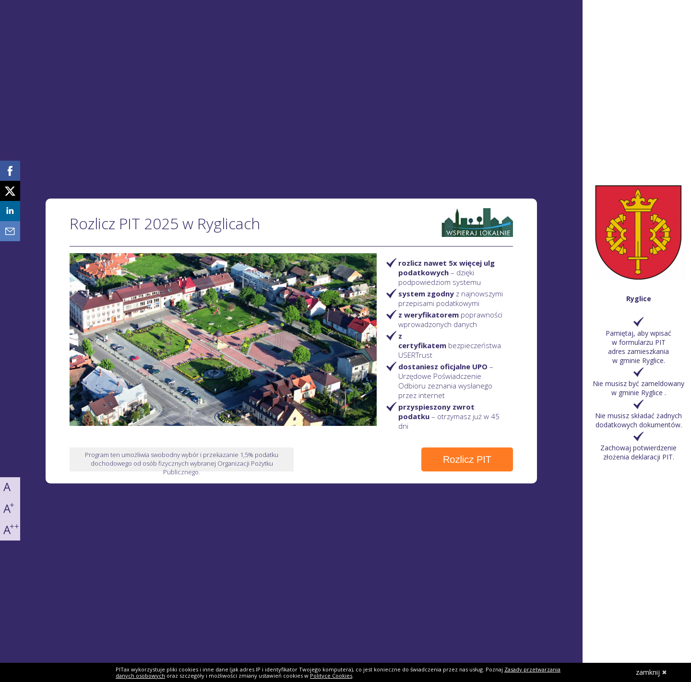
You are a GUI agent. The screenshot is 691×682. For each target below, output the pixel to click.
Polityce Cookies (331, 675)
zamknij (651, 672)
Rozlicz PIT (467, 459)
